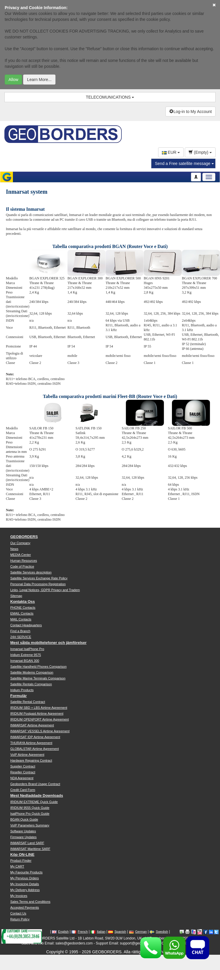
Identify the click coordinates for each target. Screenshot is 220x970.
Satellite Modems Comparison (31, 672)
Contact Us (18, 913)
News (14, 549)
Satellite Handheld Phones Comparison (38, 666)
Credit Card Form (22, 790)
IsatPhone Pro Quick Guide (29, 813)
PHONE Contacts (22, 607)
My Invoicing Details (24, 884)
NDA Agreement (21, 778)
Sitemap (16, 596)
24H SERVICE (20, 637)
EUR (171, 152)
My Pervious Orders (24, 878)
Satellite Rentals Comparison (31, 684)
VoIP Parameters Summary (29, 825)
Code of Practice (22, 566)
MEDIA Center (20, 554)
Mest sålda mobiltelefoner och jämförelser (48, 642)
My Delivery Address (25, 890)
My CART (17, 866)
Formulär (18, 696)
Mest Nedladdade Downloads (36, 795)
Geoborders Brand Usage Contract (35, 784)
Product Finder (20, 860)
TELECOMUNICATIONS (110, 97)
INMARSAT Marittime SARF (30, 849)
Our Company (20, 543)
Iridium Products (21, 690)
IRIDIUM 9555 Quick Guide (29, 807)
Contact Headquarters (26, 625)
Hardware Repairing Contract (31, 760)
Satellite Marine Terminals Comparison (37, 678)
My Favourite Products (26, 872)
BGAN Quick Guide (24, 819)
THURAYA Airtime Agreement (31, 743)
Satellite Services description (31, 572)
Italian (98, 931)
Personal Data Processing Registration (38, 584)
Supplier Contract (22, 766)
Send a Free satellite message (184, 163)
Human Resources (23, 560)
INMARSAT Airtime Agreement (32, 725)
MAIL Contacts (20, 619)
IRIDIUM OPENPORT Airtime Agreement (39, 719)
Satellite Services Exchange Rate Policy (38, 578)
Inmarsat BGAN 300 (24, 660)
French (80, 931)
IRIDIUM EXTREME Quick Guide (34, 802)
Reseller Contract (22, 772)
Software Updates (23, 831)
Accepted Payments (24, 907)
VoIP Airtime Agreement (27, 754)
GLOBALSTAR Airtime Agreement (34, 748)
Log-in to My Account (190, 111)
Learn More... (39, 79)
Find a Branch (20, 631)
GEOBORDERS (24, 536)
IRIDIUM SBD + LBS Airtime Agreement (38, 707)
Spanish (117, 931)
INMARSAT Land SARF (27, 843)
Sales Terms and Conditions (30, 901)
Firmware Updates (23, 837)
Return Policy (19, 919)
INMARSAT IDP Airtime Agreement (35, 737)
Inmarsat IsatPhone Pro (27, 649)
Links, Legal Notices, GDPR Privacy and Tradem (45, 590)
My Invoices (18, 896)
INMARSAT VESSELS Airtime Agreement (40, 731)
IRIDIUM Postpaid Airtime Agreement (36, 713)
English (60, 931)
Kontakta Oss (22, 601)
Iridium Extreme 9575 (25, 655)
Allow (13, 79)
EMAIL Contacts (21, 613)
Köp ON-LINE (22, 854)
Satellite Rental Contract (27, 702)
